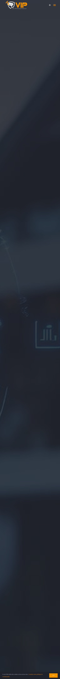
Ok (53, 675)
